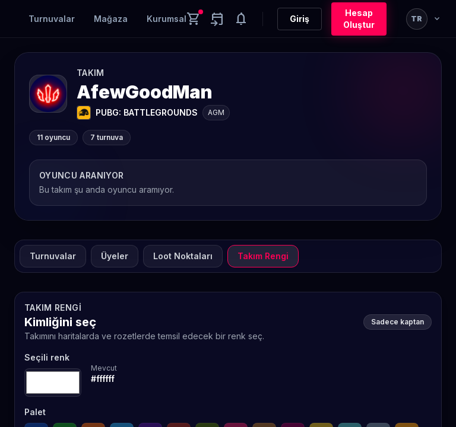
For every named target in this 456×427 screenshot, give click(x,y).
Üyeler (114, 256)
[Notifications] (241, 19)
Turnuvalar (51, 19)
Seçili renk (46, 357)
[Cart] (193, 19)
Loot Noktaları (183, 256)
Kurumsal (166, 19)
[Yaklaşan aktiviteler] (217, 19)
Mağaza (111, 19)
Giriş (299, 19)
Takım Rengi (263, 256)
